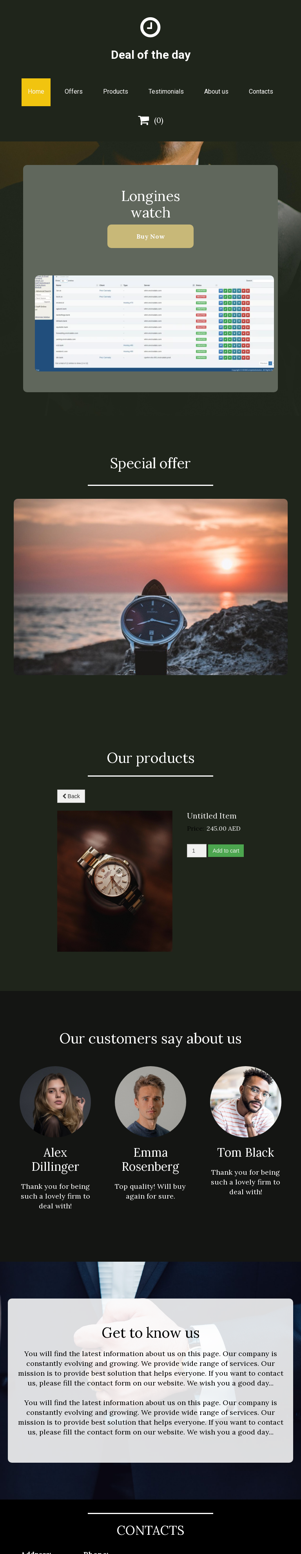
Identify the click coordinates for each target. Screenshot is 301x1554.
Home (36, 91)
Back (71, 796)
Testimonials (166, 91)
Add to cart (226, 851)
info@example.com (96, 1489)
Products (115, 91)
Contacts (261, 91)
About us (216, 91)
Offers (74, 91)
